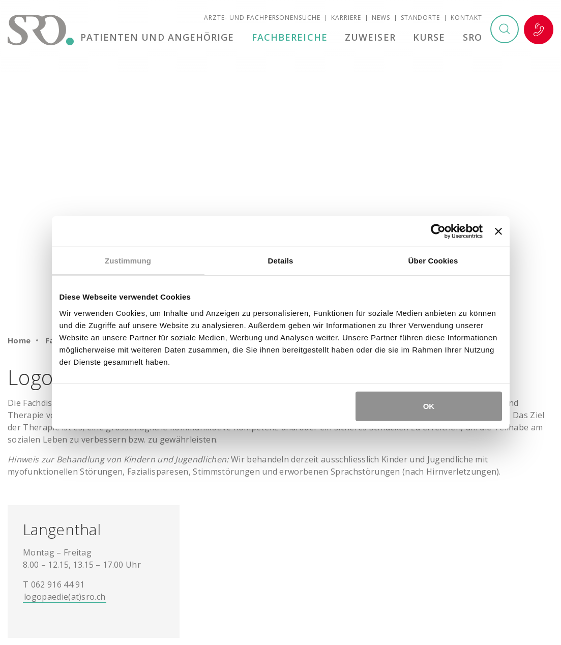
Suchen (504, 30)
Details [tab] (280, 260)
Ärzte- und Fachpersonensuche (262, 18)
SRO (472, 38)
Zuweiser (372, 38)
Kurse (430, 38)
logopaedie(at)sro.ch (64, 596)
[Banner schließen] (498, 231)
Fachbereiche (292, 38)
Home (19, 340)
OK (429, 405)
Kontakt (466, 18)
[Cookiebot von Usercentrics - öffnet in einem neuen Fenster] (438, 231)
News (381, 18)
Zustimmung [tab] (128, 260)
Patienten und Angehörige (161, 38)
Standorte (420, 18)
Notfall (538, 30)
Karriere (346, 18)
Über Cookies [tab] (433, 260)
